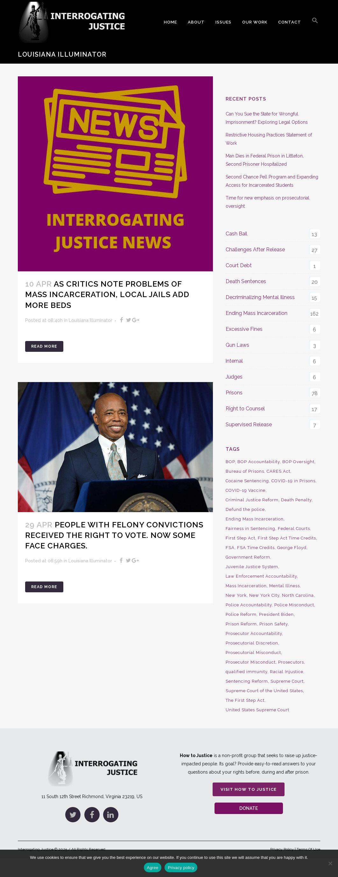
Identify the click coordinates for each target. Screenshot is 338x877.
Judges (234, 377)
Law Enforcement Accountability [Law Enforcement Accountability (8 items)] (261, 576)
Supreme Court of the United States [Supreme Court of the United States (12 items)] (264, 690)
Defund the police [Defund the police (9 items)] (245, 509)
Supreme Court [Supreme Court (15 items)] (287, 681)
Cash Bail (236, 234)
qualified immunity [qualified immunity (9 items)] (246, 671)
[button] (315, 22)
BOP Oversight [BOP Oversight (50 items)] (298, 461)
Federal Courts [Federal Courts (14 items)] (294, 528)
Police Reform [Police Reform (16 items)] (241, 614)
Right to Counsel (245, 409)
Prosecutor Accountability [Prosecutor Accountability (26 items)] (254, 633)
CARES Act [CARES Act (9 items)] (278, 471)
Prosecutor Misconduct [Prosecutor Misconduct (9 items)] (251, 662)
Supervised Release (249, 424)
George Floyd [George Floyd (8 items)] (291, 547)
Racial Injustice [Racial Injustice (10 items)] (286, 671)
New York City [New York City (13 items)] (264, 595)
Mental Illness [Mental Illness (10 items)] (284, 585)
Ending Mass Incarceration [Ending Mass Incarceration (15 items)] (255, 519)
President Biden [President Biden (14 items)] (276, 614)
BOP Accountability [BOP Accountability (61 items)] (258, 461)
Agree (152, 867)
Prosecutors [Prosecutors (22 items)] (291, 662)
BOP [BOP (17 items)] (230, 461)
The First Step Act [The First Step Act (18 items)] (245, 700)
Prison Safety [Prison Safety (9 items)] (273, 624)
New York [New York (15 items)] (236, 595)
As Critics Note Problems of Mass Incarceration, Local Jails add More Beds (107, 294)
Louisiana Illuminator (90, 320)
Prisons (234, 393)
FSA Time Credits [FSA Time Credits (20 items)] (256, 547)
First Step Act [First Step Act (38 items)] (240, 538)
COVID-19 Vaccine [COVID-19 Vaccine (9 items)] (245, 490)
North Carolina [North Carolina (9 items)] (298, 595)
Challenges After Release (255, 250)
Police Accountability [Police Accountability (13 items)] (249, 604)
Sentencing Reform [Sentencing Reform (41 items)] (247, 681)
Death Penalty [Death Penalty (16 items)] (296, 500)
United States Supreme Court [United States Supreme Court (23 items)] (257, 709)
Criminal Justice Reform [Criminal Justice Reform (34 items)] (252, 500)
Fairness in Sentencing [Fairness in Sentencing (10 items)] (250, 528)
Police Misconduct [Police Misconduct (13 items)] (294, 604)
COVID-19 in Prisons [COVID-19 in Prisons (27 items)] (293, 480)
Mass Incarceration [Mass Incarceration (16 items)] (246, 585)
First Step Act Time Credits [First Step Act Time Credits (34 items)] (287, 538)
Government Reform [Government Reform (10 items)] (248, 557)
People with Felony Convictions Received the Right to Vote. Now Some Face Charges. (114, 535)
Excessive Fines (244, 329)
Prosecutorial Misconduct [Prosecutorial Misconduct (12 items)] (253, 652)
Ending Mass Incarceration (256, 313)
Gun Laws (237, 345)
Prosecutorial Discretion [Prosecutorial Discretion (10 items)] (252, 643)
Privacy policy (181, 867)
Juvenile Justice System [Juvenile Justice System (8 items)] (252, 566)
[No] (330, 863)
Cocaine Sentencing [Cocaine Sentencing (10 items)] (247, 480)
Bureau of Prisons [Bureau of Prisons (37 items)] (245, 471)
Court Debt (239, 265)
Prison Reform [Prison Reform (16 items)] (241, 624)
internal (234, 361)
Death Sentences (246, 281)
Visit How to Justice (249, 789)
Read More (44, 346)
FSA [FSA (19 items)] (230, 547)
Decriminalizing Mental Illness (260, 297)
